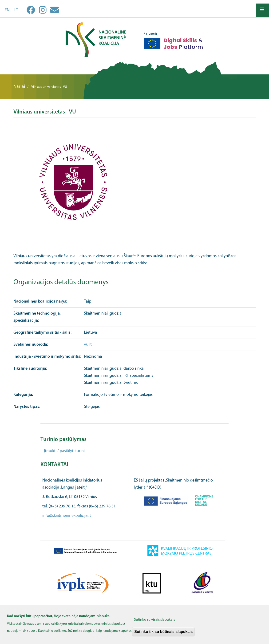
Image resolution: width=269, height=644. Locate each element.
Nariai (19, 86)
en (7, 10)
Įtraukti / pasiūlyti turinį (64, 451)
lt (16, 10)
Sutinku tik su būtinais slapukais (163, 634)
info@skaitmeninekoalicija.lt (66, 516)
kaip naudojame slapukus (114, 634)
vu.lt (88, 344)
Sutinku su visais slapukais (154, 622)
